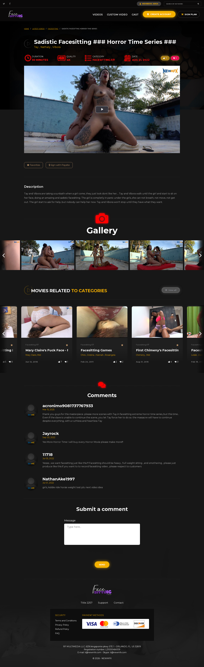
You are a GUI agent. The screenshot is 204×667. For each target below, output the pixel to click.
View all (170, 290)
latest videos (38, 29)
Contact (119, 602)
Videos (98, 14)
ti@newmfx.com (93, 652)
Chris (83, 355)
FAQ (57, 633)
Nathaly (46, 47)
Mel (39, 355)
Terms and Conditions (65, 620)
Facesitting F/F (32, 345)
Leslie (194, 355)
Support (103, 602)
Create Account (159, 14)
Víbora (56, 47)
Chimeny (140, 355)
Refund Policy (62, 629)
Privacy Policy (62, 625)
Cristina (91, 355)
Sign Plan (189, 14)
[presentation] (3, 255)
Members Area (149, 4)
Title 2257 (86, 602)
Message (70, 520)
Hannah (100, 355)
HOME (26, 29)
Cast (135, 14)
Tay (36, 47)
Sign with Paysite (59, 165)
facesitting (53, 29)
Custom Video (117, 14)
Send (102, 564)
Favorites (33, 165)
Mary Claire (31, 355)
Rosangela (110, 355)
